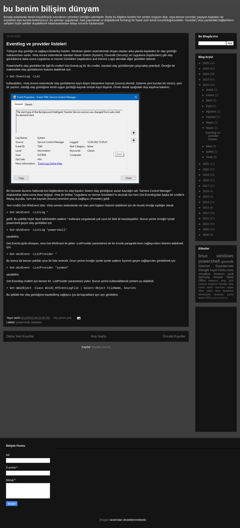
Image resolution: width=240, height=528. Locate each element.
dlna (231, 284)
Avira (230, 270)
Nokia (230, 277)
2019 (206, 174)
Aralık (210, 89)
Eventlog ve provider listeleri (36, 43)
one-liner (220, 287)
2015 (206, 196)
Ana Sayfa (98, 336)
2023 (206, 79)
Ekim (209, 100)
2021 (206, 163)
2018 (206, 180)
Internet (204, 266)
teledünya (223, 298)
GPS (208, 297)
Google (203, 270)
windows (36, 322)
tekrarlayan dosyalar (211, 294)
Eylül (209, 106)
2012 (206, 213)
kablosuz (213, 280)
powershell (23, 322)
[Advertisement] (214, 368)
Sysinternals (224, 266)
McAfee (223, 284)
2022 (206, 85)
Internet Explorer (208, 284)
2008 (206, 234)
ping (223, 280)
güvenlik (227, 262)
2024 (206, 74)
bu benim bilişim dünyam (51, 8)
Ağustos (211, 111)
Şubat (210, 151)
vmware (218, 277)
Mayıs (210, 122)
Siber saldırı (205, 290)
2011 (206, 218)
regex (230, 287)
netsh (210, 287)
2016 (206, 191)
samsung (204, 277)
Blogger (104, 519)
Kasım (210, 95)
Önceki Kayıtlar (174, 336)
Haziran (211, 116)
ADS (231, 280)
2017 (206, 185)
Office (202, 280)
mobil (201, 287)
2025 (206, 68)
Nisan (210, 127)
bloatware (228, 290)
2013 (206, 207)
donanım (219, 273)
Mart (209, 146)
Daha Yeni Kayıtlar (20, 336)
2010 (206, 224)
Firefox (222, 270)
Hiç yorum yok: (63, 317)
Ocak (209, 157)
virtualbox (204, 273)
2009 (206, 229)
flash (218, 290)
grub (231, 273)
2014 (206, 202)
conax (214, 298)
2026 (206, 63)
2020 (206, 169)
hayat (213, 270)
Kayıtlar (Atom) (101, 347)
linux (203, 255)
